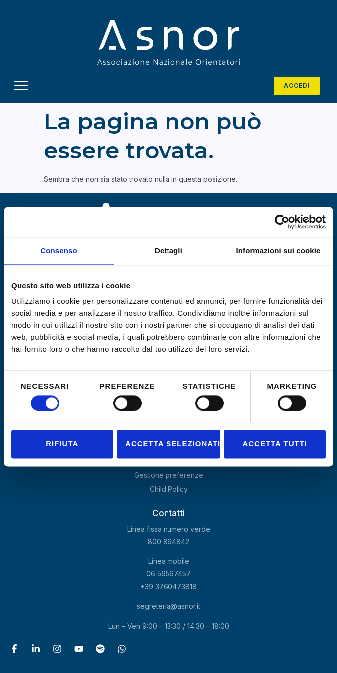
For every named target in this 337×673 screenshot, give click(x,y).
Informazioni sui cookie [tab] (278, 250)
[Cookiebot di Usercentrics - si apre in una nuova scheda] (282, 221)
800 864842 (168, 542)
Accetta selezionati (172, 444)
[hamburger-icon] (21, 87)
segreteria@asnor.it (168, 606)
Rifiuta (62, 444)
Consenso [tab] (58, 250)
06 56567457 (168, 573)
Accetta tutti (274, 444)
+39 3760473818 (168, 586)
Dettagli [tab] (168, 250)
